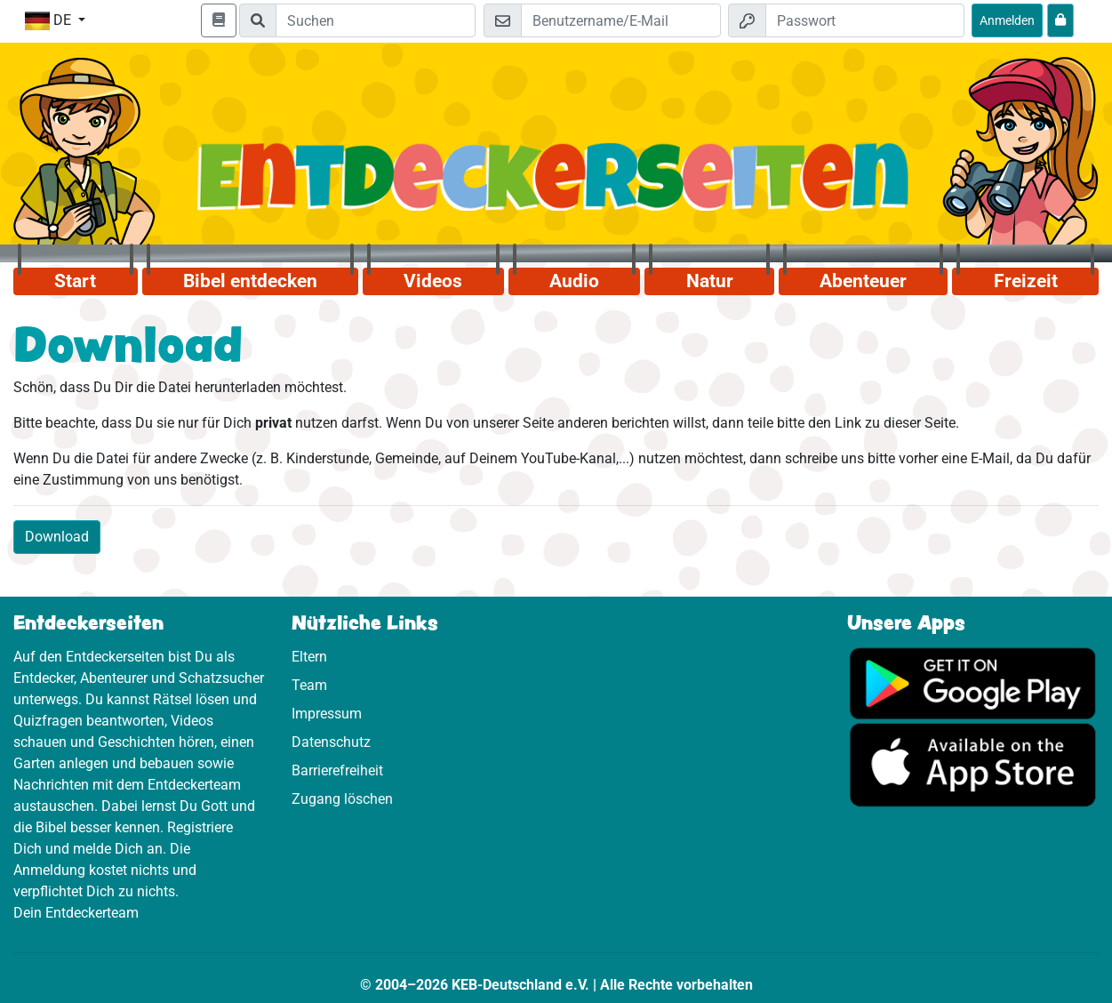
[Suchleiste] (376, 20)
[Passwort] (864, 20)
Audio (574, 281)
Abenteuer (863, 281)
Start (75, 281)
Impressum (327, 713)
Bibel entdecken (250, 281)
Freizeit (1026, 281)
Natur (709, 281)
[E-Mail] (620, 20)
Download (57, 536)
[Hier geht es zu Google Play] (973, 682)
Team (309, 685)
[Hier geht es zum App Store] (973, 764)
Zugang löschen (342, 798)
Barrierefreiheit (337, 770)
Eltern (309, 656)
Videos (433, 281)
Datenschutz (331, 742)
